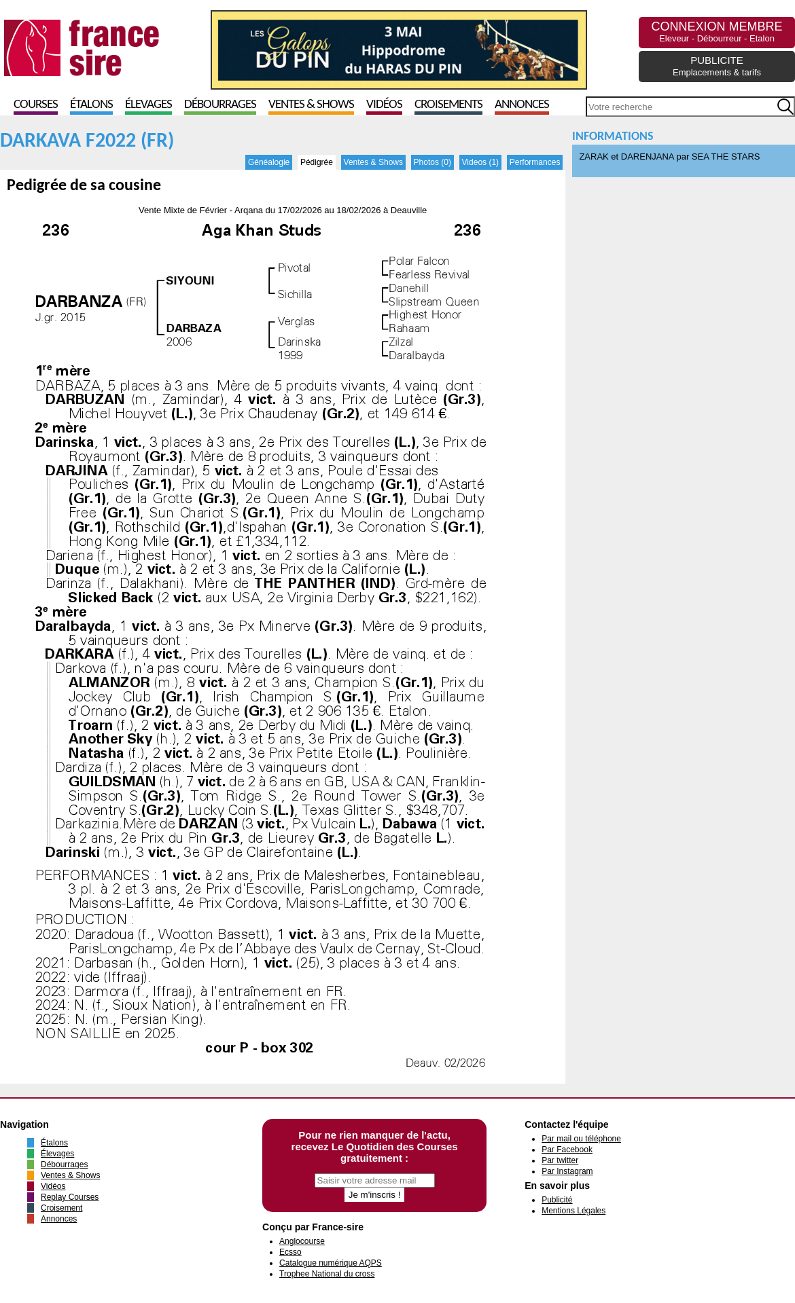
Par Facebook (567, 1149)
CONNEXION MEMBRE (716, 31)
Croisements (448, 104)
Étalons (91, 104)
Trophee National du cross (326, 1274)
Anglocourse (302, 1241)
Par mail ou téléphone (581, 1138)
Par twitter (560, 1160)
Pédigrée (316, 162)
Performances (535, 162)
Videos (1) (480, 162)
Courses (36, 104)
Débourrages (220, 104)
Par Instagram (567, 1171)
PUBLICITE (717, 65)
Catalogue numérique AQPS (330, 1263)
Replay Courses (70, 1197)
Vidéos (384, 104)
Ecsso (290, 1252)
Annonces (522, 104)
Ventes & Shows (311, 104)
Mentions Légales (573, 1210)
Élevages (148, 104)
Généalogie (268, 162)
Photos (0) (432, 162)
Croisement (61, 1208)
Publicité (557, 1200)
